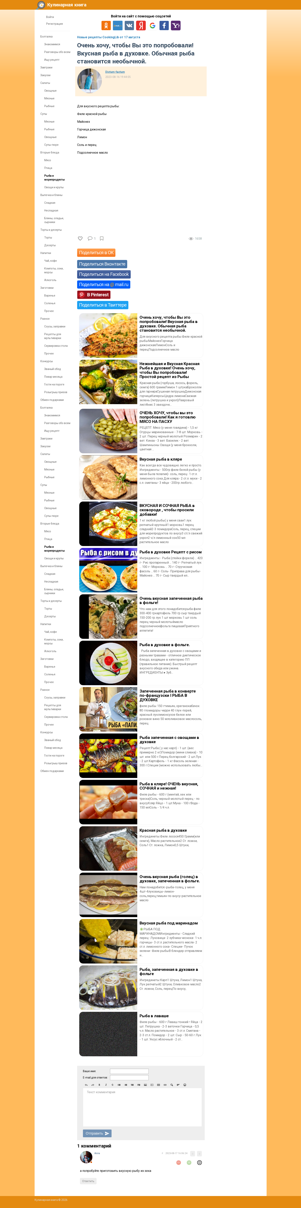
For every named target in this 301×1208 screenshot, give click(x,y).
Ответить (88, 1181)
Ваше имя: (89, 1071)
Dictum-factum (115, 71)
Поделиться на (103, 284)
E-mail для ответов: (95, 1077)
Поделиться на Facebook (104, 274)
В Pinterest (97, 294)
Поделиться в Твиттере (102, 305)
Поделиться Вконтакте (102, 264)
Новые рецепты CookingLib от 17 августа (108, 37)
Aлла (97, 1153)
